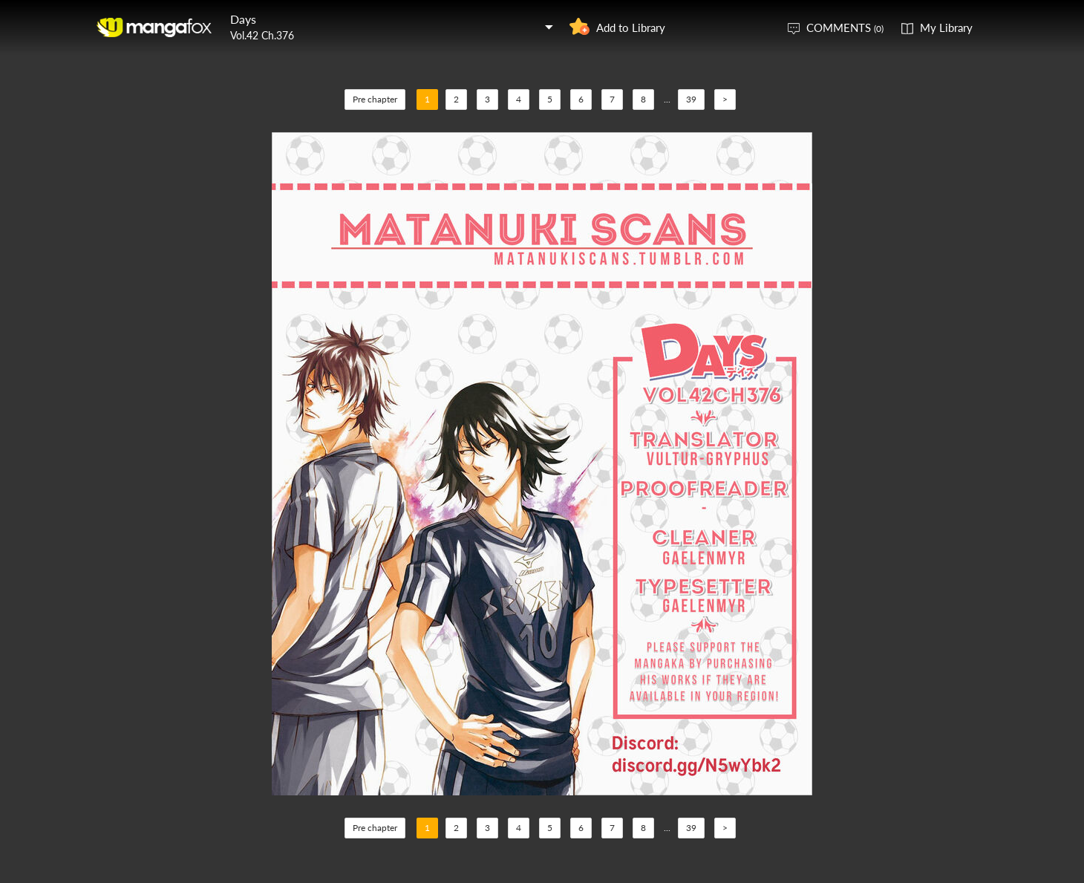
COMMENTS (845, 27)
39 (691, 99)
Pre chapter (375, 99)
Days (243, 19)
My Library (946, 27)
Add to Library (630, 27)
